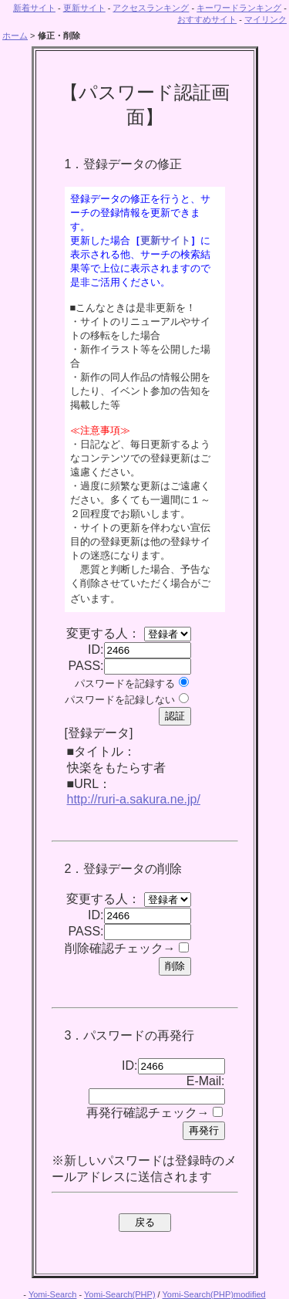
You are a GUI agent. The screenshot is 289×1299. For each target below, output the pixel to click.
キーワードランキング (239, 7)
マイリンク (265, 19)
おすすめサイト (207, 19)
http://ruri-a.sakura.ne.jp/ (133, 799)
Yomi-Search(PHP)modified (214, 1294)
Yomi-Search (53, 1294)
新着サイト (34, 7)
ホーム (15, 35)
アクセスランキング (151, 7)
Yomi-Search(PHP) (120, 1294)
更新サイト (84, 7)
